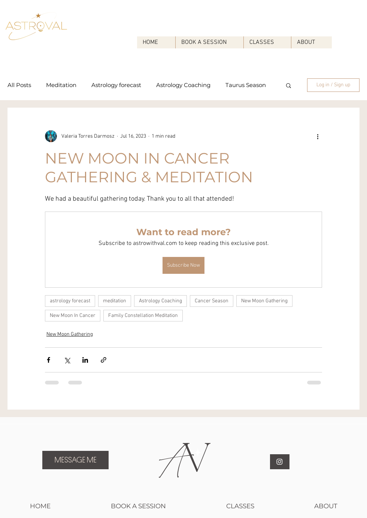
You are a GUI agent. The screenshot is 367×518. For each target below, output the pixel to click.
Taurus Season (245, 85)
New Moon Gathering (264, 301)
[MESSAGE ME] (75, 460)
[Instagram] (279, 461)
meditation (114, 301)
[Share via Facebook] (48, 359)
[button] (288, 85)
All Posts (19, 85)
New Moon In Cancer (72, 315)
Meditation (61, 85)
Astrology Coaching (183, 85)
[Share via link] (103, 359)
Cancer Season (211, 301)
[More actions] (317, 136)
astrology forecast (70, 301)
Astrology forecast (116, 85)
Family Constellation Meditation (143, 315)
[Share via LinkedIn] (85, 359)
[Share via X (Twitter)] (66, 359)
